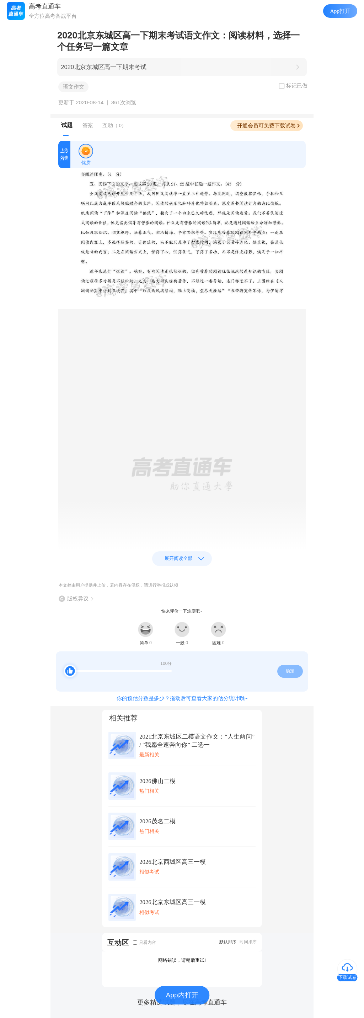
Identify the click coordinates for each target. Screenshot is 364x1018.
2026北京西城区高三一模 (172, 862)
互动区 (118, 942)
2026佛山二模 (157, 781)
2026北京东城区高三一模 (172, 902)
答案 (87, 125)
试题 (67, 125)
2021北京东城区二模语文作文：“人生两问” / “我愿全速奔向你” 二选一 (197, 740)
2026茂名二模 (157, 821)
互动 (114, 125)
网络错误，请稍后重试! (182, 960)
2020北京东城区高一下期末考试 (103, 67)
